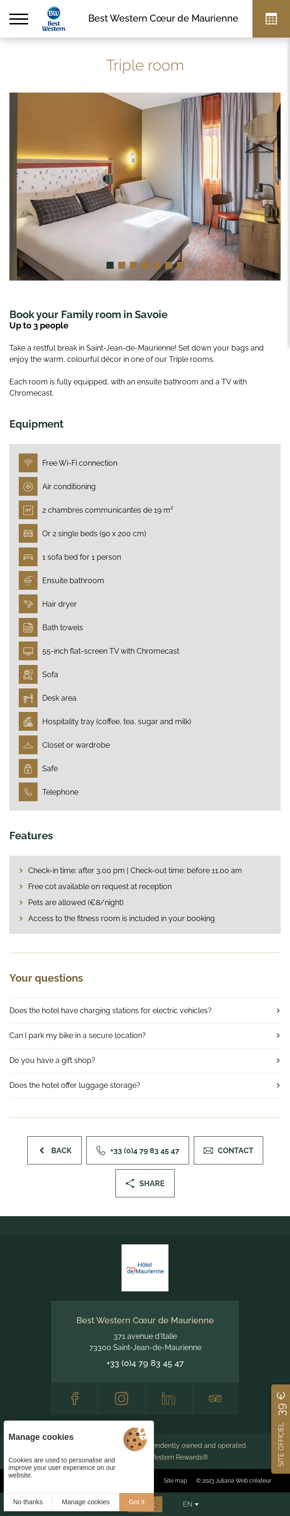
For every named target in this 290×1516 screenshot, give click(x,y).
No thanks (28, 1502)
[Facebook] (74, 1398)
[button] (110, 265)
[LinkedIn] (168, 1398)
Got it (137, 1502)
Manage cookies (86, 1502)
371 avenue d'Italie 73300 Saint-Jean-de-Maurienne (145, 1342)
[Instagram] (121, 1398)
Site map (175, 1480)
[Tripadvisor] (215, 1398)
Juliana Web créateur (243, 1480)
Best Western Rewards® (170, 1457)
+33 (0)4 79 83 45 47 (145, 1363)
